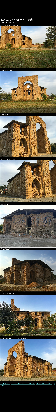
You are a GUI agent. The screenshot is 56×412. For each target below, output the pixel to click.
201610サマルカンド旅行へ (44, 384)
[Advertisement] (14, 9)
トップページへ (5, 384)
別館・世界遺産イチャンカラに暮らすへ (23, 384)
